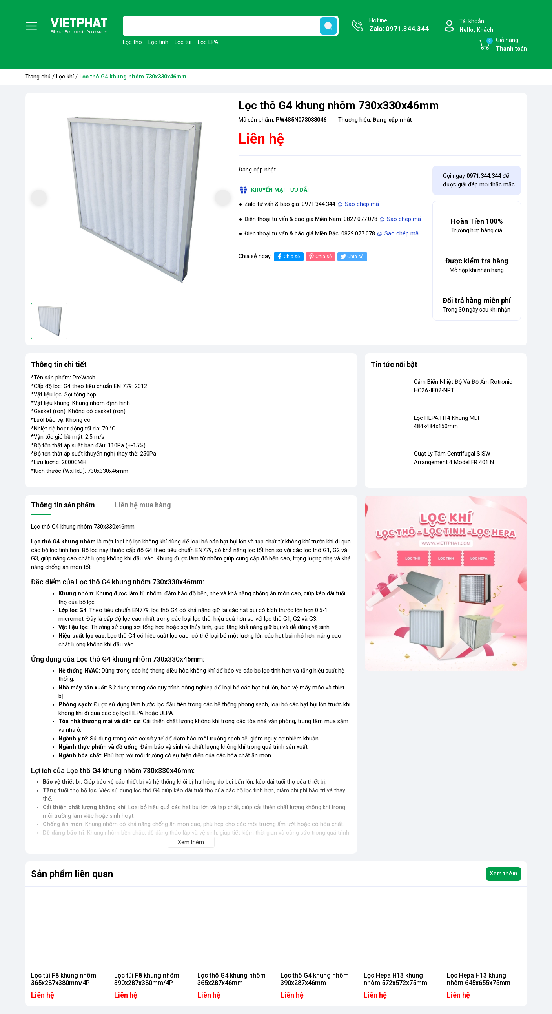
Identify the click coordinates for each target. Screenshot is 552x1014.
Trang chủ (38, 76)
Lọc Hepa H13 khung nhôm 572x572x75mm (395, 979)
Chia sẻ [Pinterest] (320, 256)
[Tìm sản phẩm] (231, 26)
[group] (131, 199)
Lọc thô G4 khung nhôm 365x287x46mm (231, 979)
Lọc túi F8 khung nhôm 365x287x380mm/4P (63, 979)
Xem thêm (503, 873)
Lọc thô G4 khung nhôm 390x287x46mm (315, 979)
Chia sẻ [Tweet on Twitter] (351, 256)
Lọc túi (183, 42)
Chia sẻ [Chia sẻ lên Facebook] (288, 256)
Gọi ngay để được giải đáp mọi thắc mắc (479, 180)
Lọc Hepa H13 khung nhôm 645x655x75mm (478, 979)
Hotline (399, 25)
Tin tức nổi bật (394, 364)
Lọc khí (65, 76)
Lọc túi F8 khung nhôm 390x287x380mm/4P (146, 979)
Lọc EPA (208, 42)
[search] (328, 26)
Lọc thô (132, 42)
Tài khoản (476, 26)
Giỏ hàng (506, 45)
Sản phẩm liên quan (72, 873)
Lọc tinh (158, 42)
